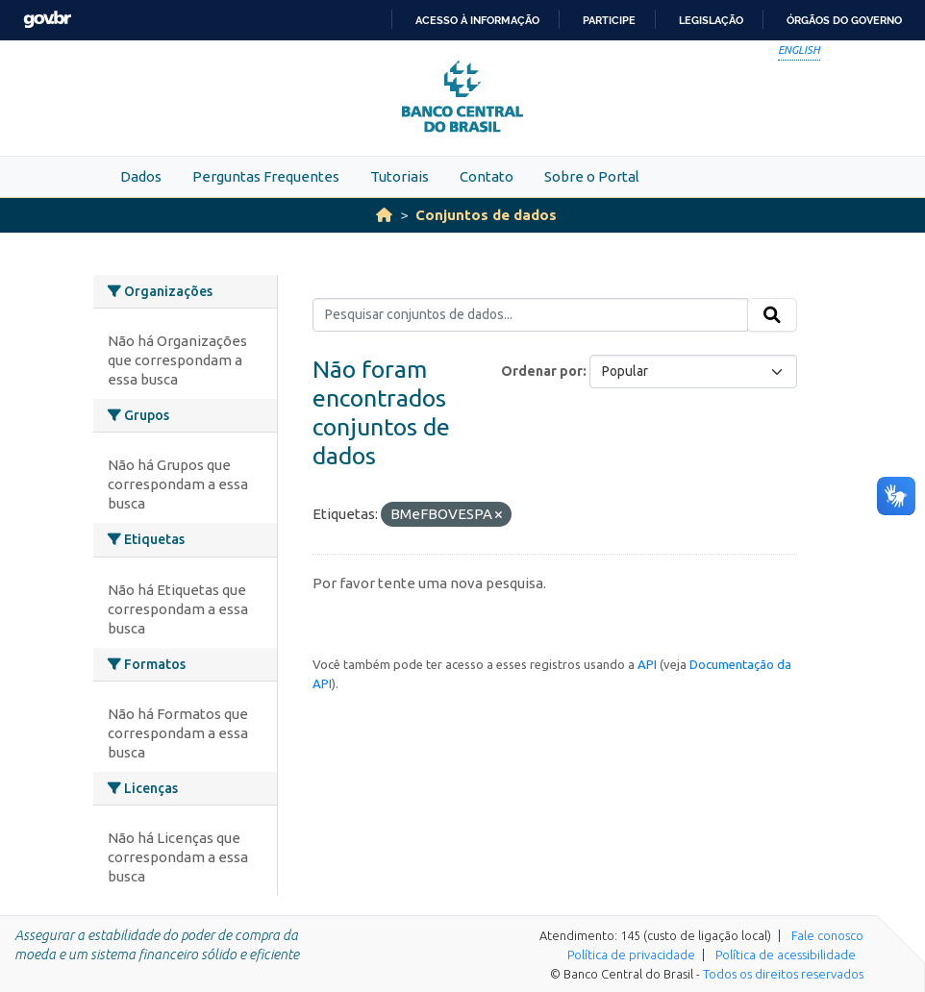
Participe (609, 20)
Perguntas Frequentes (265, 176)
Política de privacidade (631, 954)
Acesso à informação (477, 20)
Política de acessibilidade (785, 954)
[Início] (384, 215)
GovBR (47, 20)
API (647, 664)
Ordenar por (542, 371)
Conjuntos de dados (486, 215)
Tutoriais (399, 176)
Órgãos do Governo (844, 20)
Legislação (711, 20)
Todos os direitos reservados (783, 973)
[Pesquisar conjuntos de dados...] (530, 315)
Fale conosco (827, 935)
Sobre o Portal (591, 176)
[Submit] (772, 315)
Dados (141, 176)
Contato (486, 176)
